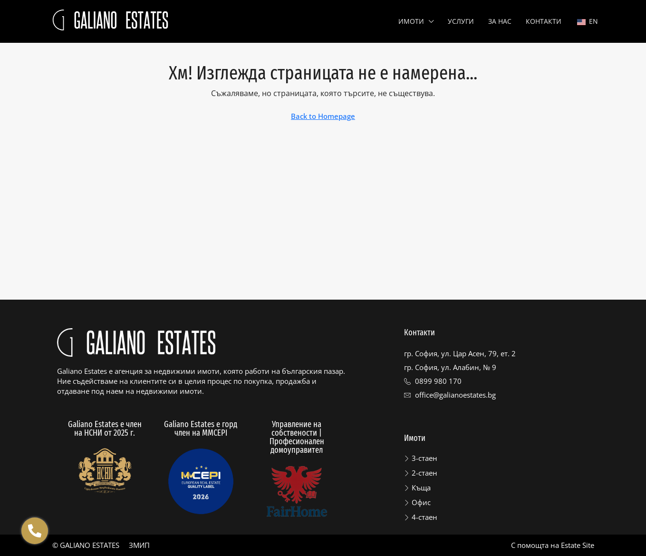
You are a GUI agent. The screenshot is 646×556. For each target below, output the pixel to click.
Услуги (461, 21)
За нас (499, 21)
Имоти (411, 21)
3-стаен (424, 458)
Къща (421, 487)
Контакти (543, 21)
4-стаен (424, 517)
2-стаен (424, 473)
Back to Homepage (323, 116)
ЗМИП (139, 545)
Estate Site (577, 545)
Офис (421, 502)
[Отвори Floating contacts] (34, 530)
